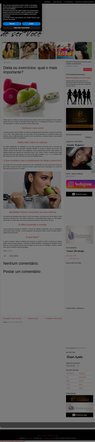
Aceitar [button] (31, 433)
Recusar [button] (12, 433)
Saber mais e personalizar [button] (22, 437)
